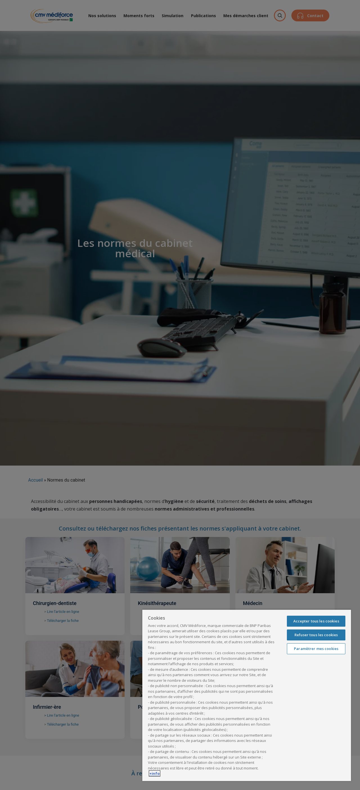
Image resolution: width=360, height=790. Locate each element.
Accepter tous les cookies (316, 621)
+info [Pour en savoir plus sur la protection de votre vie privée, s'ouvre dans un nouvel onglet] (154, 773)
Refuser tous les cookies (316, 634)
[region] (246, 695)
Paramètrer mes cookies (316, 648)
